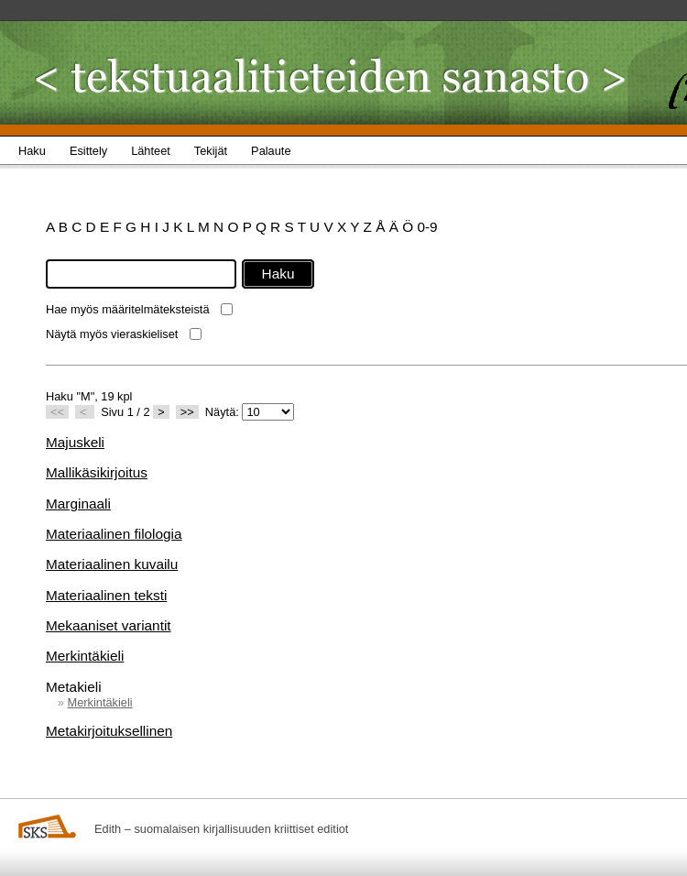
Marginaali (78, 503)
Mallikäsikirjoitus (96, 472)
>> (187, 412)
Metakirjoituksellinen (109, 731)
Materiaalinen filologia (114, 534)
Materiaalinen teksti (106, 595)
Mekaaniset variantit (108, 625)
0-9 (427, 227)
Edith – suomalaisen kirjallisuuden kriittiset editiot (221, 829)
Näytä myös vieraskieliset (112, 334)
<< (57, 412)
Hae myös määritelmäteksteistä (128, 309)
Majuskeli (75, 442)
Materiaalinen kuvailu (112, 564)
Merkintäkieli (85, 655)
